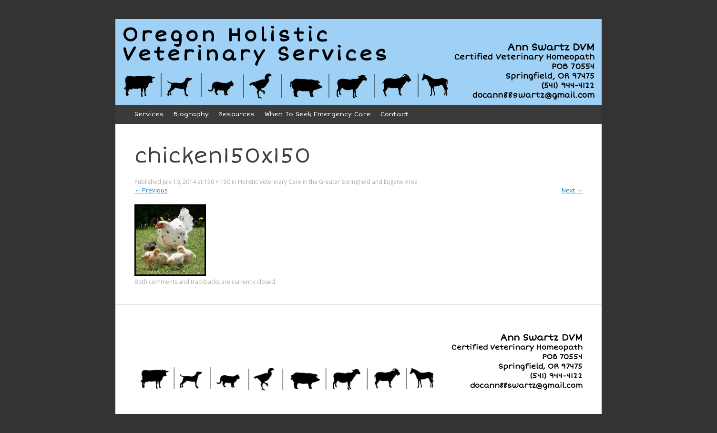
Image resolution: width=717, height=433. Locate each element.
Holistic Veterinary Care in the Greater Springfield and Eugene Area (328, 182)
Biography (191, 114)
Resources (236, 114)
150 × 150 (217, 182)
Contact (394, 114)
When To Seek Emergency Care (318, 114)
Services (149, 114)
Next (572, 190)
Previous (151, 190)
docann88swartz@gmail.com (533, 95)
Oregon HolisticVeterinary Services (256, 45)
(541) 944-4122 (567, 86)
